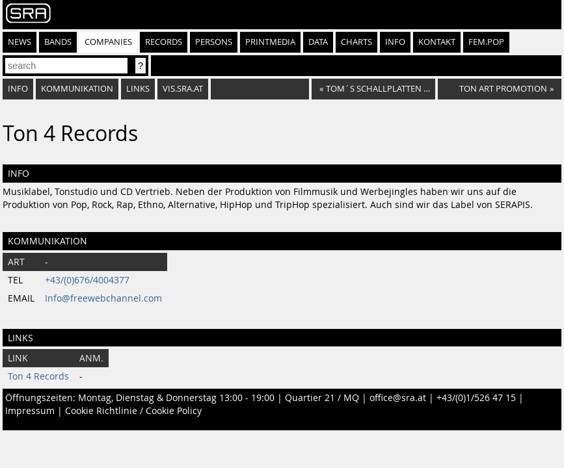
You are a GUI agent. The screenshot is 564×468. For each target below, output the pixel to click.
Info (395, 41)
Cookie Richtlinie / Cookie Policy (133, 411)
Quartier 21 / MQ (322, 398)
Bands (58, 41)
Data (318, 41)
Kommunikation (77, 88)
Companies (108, 41)
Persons (213, 41)
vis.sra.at (183, 88)
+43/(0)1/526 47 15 (476, 398)
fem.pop (486, 41)
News (19, 41)
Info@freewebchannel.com (103, 298)
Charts (356, 41)
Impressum (30, 411)
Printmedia (270, 41)
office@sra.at (397, 398)
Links (138, 88)
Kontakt (436, 41)
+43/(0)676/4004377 (87, 280)
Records (163, 41)
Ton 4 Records (38, 376)
